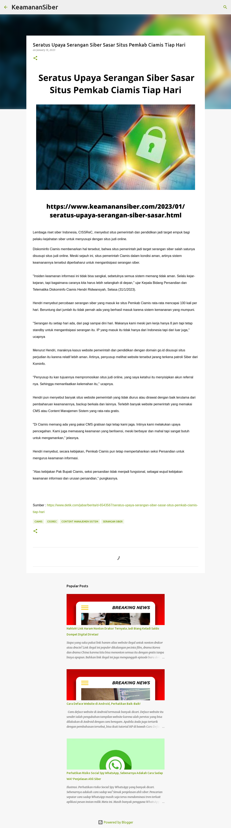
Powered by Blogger (115, 822)
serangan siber (113, 521)
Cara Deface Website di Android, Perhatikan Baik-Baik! (104, 703)
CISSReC (52, 521)
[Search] (63, 7)
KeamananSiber (34, 7)
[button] (35, 58)
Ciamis (38, 521)
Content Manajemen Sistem (79, 521)
